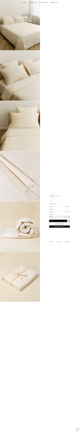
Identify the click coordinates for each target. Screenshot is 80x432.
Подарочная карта (43, 2)
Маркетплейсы (67, 241)
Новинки (25, 2)
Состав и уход (58, 241)
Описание (51, 241)
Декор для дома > (52, 193)
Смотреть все (32, 2)
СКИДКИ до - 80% (53, 2)
